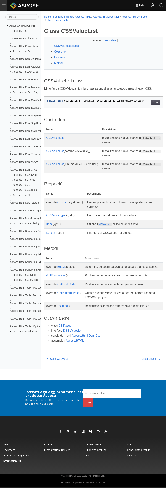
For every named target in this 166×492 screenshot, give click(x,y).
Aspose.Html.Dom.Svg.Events (27, 115)
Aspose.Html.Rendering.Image (27, 246)
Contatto (101, 487)
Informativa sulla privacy (71, 487)
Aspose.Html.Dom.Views (24, 161)
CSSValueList (55, 137)
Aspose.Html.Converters (24, 46)
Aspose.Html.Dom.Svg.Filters (26, 123)
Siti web (131, 459)
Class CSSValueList (58, 20)
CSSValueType (55, 215)
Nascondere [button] (106, 40)
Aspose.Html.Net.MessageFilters (28, 210)
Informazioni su (12, 465)
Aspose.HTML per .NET (22, 25)
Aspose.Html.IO (22, 185)
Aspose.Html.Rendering (26, 223)
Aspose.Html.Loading (25, 190)
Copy (146, 102)
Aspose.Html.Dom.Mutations (26, 87)
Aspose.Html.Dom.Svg (25, 92)
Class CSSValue (57, 363)
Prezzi (130, 448)
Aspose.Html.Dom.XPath (24, 169)
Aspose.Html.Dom (23, 51)
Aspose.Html (20, 30)
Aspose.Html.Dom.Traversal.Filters (30, 154)
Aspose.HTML (75, 344)
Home (47, 16)
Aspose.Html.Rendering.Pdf (26, 254)
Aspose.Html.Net (22, 195)
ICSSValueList (72, 334)
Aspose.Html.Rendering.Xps (26, 269)
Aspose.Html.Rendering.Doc (26, 231)
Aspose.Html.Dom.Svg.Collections (29, 100)
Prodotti (49, 448)
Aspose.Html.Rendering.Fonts (27, 238)
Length (50, 232)
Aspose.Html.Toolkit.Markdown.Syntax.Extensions (38, 295)
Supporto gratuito (96, 454)
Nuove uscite (93, 448)
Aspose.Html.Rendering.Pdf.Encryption (32, 262)
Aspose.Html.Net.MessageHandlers (30, 218)
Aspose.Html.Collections (24, 38)
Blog (88, 459)
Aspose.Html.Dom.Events (24, 79)
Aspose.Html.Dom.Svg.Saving (27, 138)
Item (49, 224)
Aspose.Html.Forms (24, 179)
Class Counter (142, 363)
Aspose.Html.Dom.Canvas (25, 66)
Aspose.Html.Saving (24, 274)
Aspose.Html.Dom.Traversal (26, 146)
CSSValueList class (66, 45)
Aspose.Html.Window (25, 331)
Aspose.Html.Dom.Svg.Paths (26, 131)
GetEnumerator (56, 279)
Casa (5, 448)
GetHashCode (66, 288)
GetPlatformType (68, 297)
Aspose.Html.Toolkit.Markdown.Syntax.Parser (36, 303)
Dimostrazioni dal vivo (57, 454)
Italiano (141, 5)
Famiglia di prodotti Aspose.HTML (72, 16)
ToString (62, 310)
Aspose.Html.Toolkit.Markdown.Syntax (32, 287)
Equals (61, 266)
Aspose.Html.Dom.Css (25, 71)
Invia (88, 406)
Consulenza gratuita (139, 454)
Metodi (58, 62)
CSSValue (65, 329)
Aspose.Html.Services (25, 279)
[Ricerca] (22, 17)
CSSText (62, 202)
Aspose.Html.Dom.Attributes (26, 58)
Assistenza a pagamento (17, 459)
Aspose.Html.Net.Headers (24, 202)
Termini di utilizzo (89, 487)
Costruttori (60, 51)
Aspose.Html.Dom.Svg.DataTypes (29, 107)
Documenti (9, 454)
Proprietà (60, 57)
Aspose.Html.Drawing (25, 174)
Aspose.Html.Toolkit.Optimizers (27, 326)
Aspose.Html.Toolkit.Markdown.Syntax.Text (34, 318)
